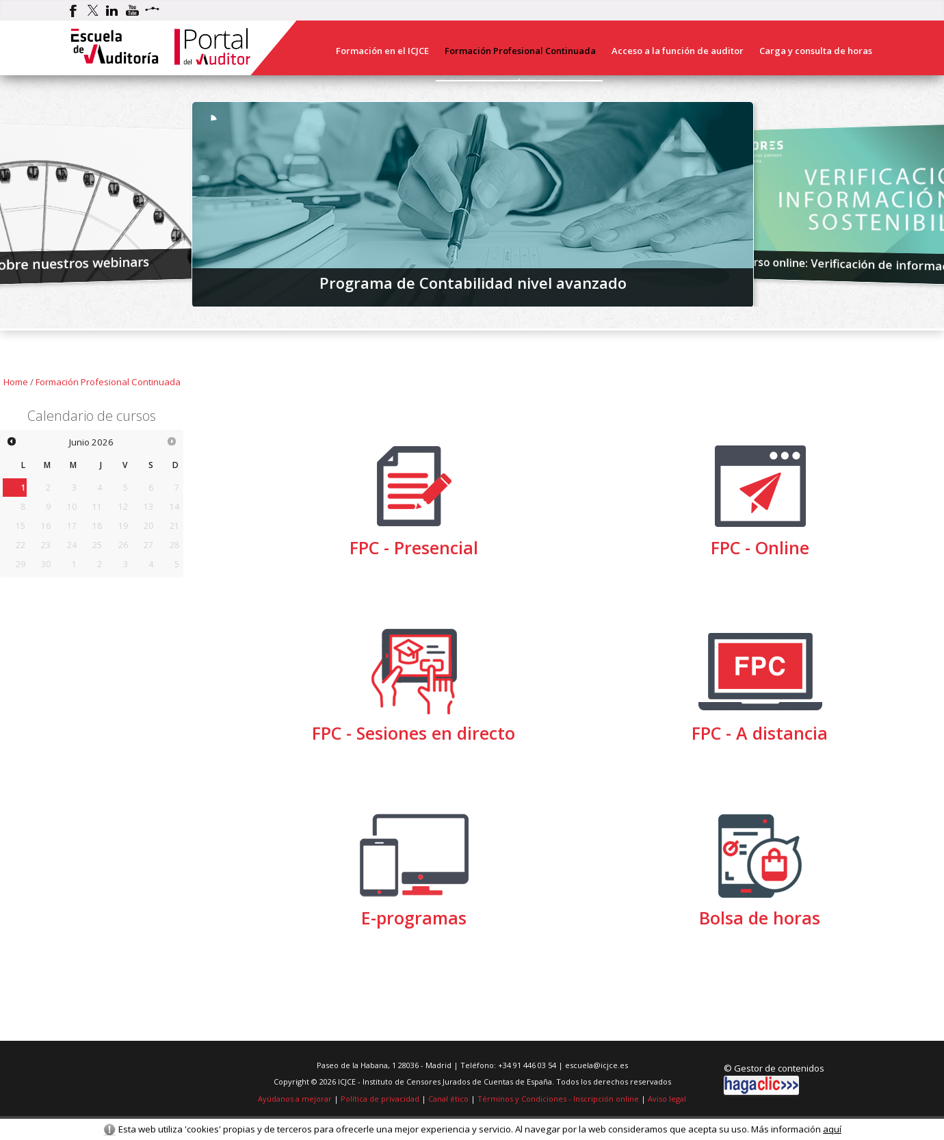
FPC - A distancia (760, 726)
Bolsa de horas (760, 910)
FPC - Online (760, 540)
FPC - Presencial (413, 540)
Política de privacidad (380, 1098)
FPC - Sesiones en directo (413, 726)
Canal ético (448, 1098)
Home (15, 382)
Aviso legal (667, 1098)
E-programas (413, 910)
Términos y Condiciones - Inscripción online (558, 1098)
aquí (832, 1129)
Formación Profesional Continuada (108, 382)
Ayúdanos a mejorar (295, 1098)
